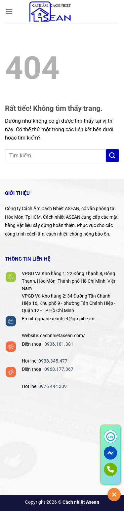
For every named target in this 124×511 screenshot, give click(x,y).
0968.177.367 (58, 369)
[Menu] (9, 11)
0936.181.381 (58, 344)
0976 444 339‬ (52, 386)
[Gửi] (112, 155)
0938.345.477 (52, 361)
